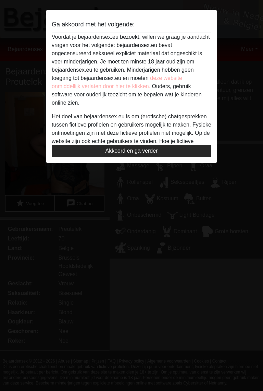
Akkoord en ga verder (131, 151)
